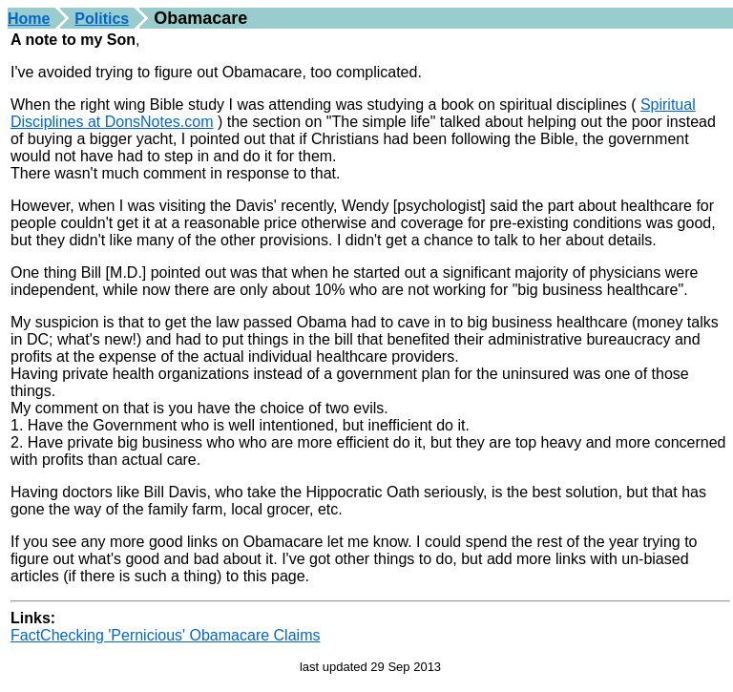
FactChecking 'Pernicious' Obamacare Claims (165, 635)
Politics (101, 18)
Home (29, 18)
